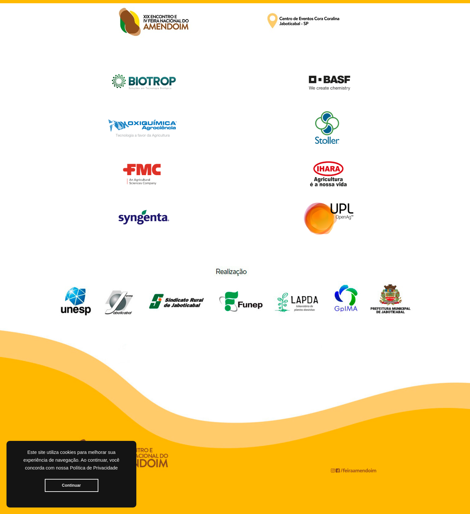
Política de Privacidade (94, 467)
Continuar (71, 485)
